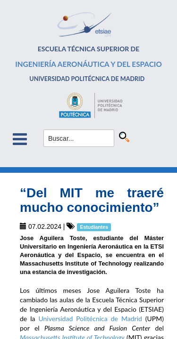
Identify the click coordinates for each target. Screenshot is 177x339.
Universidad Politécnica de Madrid (90, 319)
